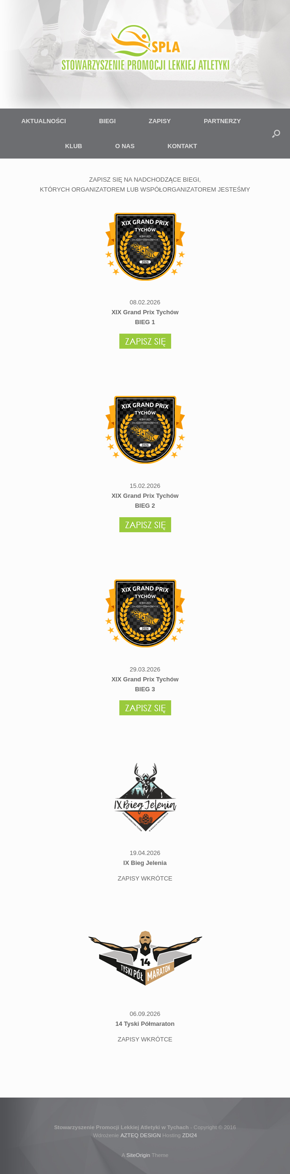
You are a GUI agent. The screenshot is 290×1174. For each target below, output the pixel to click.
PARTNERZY (222, 121)
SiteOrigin (138, 1155)
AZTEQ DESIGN (140, 1135)
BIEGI (107, 121)
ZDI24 (189, 1135)
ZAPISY (160, 121)
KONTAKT (182, 146)
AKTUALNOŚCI (43, 121)
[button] (276, 134)
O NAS (124, 146)
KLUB (73, 146)
